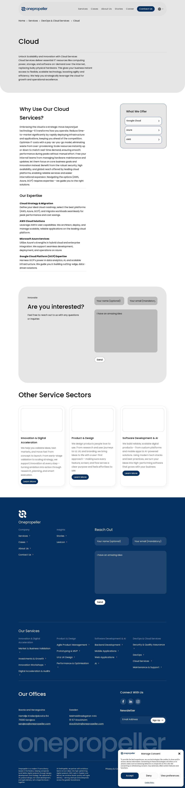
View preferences (170, 775)
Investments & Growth (33, 658)
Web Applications (106, 657)
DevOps (139, 654)
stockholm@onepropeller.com (86, 723)
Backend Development (109, 644)
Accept (130, 775)
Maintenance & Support (147, 667)
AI (97, 663)
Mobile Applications (107, 651)
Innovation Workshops (32, 665)
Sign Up (158, 720)
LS (161, 9)
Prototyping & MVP (69, 651)
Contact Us (146, 9)
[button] (179, 753)
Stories (119, 8)
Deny (149, 775)
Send (100, 359)
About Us (106, 8)
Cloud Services (142, 661)
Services (83, 8)
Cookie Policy (149, 782)
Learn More (29, 481)
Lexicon (62, 542)
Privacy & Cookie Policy (117, 768)
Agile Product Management (73, 644)
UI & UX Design (66, 657)
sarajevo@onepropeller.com (34, 723)
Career (130, 8)
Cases (94, 8)
